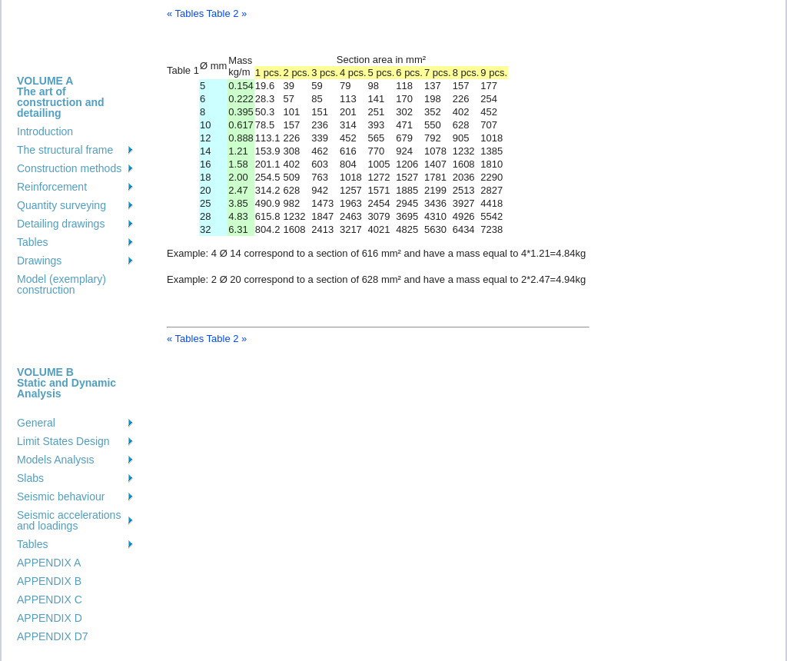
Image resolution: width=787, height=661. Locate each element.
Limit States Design (63, 441)
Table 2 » (227, 13)
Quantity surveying (61, 205)
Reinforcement (52, 187)
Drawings (39, 260)
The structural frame (65, 150)
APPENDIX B (49, 581)
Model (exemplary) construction (61, 284)
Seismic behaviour (61, 496)
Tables (32, 242)
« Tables (185, 13)
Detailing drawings (61, 224)
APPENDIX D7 (52, 636)
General (36, 423)
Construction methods (69, 168)
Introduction (45, 131)
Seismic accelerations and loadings (69, 520)
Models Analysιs (55, 459)
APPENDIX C (49, 599)
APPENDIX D (49, 618)
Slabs (30, 478)
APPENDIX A (49, 562)
